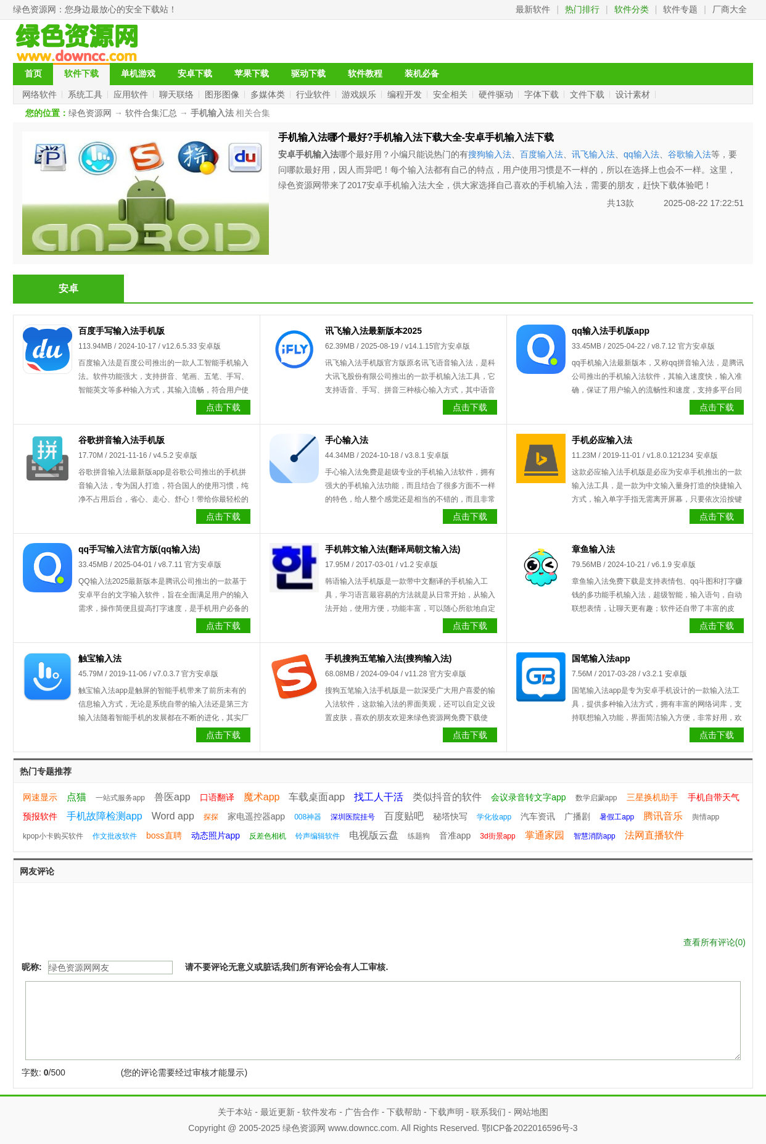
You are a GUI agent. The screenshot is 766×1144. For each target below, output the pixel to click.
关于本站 (235, 1112)
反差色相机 (267, 836)
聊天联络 (177, 94)
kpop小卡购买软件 (53, 836)
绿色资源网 (34, 9)
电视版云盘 (373, 835)
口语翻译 (217, 797)
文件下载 (588, 94)
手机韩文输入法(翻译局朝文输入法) (392, 549)
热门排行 (582, 9)
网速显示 (40, 797)
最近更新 (277, 1112)
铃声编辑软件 (317, 836)
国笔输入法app (601, 658)
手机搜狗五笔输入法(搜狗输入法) (388, 658)
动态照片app (215, 835)
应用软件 (131, 94)
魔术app (262, 797)
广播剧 (577, 816)
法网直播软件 (654, 835)
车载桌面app (317, 797)
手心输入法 (346, 440)
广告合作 (362, 1112)
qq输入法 (641, 154)
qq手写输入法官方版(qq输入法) (139, 549)
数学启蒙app (596, 798)
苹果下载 (251, 73)
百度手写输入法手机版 (121, 331)
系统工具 (86, 94)
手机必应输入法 (602, 440)
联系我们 (488, 1112)
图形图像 (223, 94)
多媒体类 (268, 94)
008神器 (307, 817)
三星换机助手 (652, 797)
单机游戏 (138, 73)
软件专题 (680, 9)
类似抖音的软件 (447, 797)
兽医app (172, 797)
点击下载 (223, 407)
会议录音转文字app (528, 797)
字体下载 (542, 94)
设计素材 (634, 94)
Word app (173, 816)
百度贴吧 (404, 816)
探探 (211, 817)
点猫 (76, 797)
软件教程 (365, 73)
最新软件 (533, 9)
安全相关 (451, 94)
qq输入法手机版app (610, 331)
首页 (33, 73)
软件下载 (81, 73)
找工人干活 (378, 797)
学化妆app (494, 817)
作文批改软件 (115, 836)
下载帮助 (404, 1112)
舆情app (705, 817)
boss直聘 (164, 835)
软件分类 (631, 9)
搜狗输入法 (489, 154)
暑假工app (616, 817)
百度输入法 (541, 154)
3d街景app (497, 836)
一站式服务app (120, 798)
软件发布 (319, 1112)
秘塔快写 (450, 816)
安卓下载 (195, 73)
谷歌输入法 (689, 154)
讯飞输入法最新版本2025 (373, 331)
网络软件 (40, 94)
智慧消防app (595, 836)
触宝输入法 (99, 658)
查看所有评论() (714, 942)
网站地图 (531, 1112)
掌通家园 (544, 835)
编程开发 (405, 94)
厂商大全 (729, 9)
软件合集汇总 (151, 113)
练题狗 (419, 836)
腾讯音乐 (663, 816)
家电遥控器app (256, 816)
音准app (455, 835)
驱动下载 (308, 73)
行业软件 (314, 94)
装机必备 (422, 73)
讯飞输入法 (593, 154)
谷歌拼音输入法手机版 (121, 440)
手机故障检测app (104, 816)
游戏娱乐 (360, 94)
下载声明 (446, 1112)
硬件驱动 (497, 94)
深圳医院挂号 (353, 817)
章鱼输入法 (593, 549)
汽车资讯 (538, 816)
